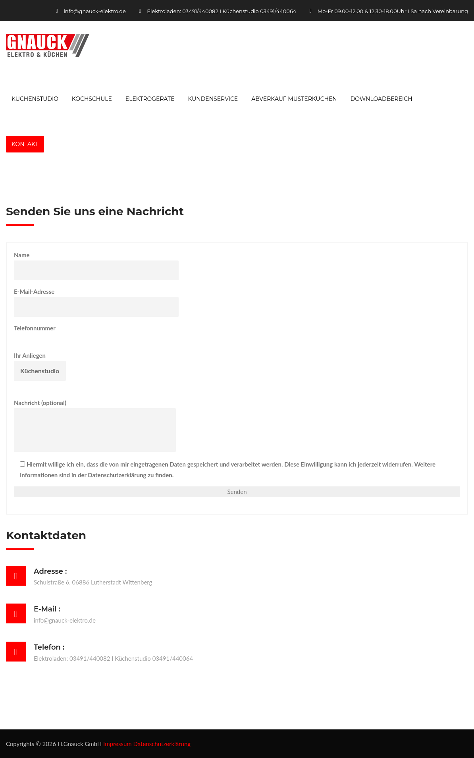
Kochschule (92, 98)
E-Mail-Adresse (96, 302)
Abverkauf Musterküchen (294, 98)
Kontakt (25, 144)
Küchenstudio (35, 98)
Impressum (117, 743)
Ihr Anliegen (40, 366)
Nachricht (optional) (95, 425)
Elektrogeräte (150, 98)
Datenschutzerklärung (162, 743)
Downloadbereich (381, 98)
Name (96, 265)
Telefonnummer (85, 333)
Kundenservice (213, 98)
